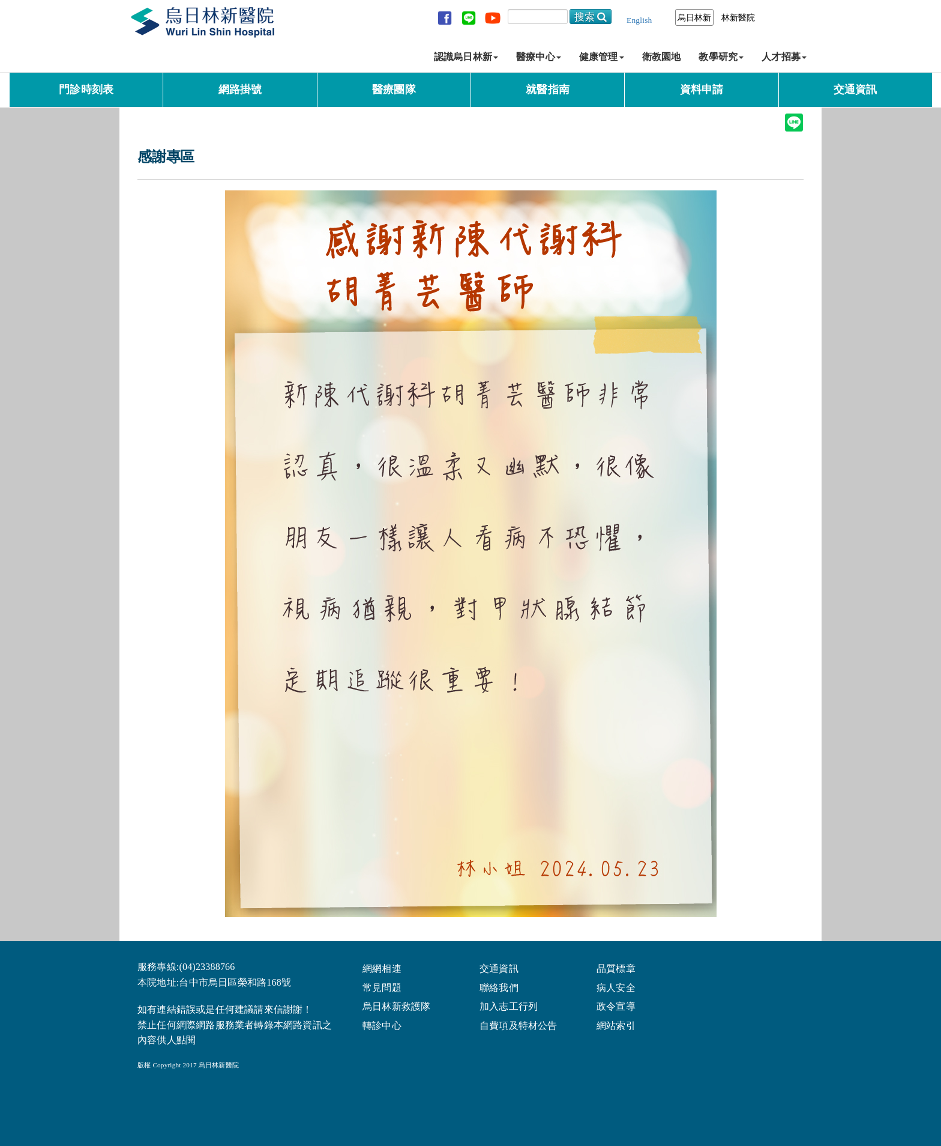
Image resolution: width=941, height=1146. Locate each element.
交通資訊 (855, 89)
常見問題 (381, 987)
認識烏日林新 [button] (466, 57)
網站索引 (616, 1025)
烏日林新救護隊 (396, 1005)
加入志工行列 (509, 1005)
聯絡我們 (499, 987)
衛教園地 (661, 57)
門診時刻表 (86, 89)
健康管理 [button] (601, 57)
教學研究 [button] (721, 57)
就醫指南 (548, 89)
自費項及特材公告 (519, 1025)
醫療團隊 (394, 89)
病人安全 (616, 987)
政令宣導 (616, 1005)
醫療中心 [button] (538, 57)
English (639, 20)
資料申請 (702, 89)
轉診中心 (381, 1025)
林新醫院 (738, 17)
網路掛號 (240, 89)
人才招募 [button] (784, 57)
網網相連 (381, 968)
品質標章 (616, 968)
